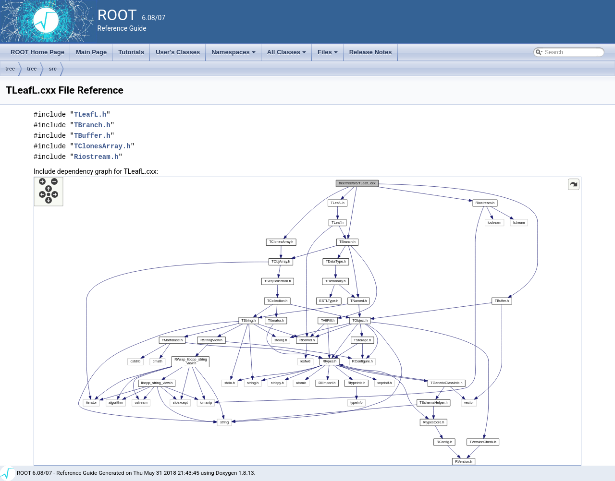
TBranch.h (92, 125)
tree (10, 69)
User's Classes (178, 52)
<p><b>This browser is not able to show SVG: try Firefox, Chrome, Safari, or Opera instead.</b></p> (307, 321)
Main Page (91, 52)
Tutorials (131, 52)
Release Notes (370, 52)
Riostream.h (96, 156)
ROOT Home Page (37, 52)
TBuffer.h (92, 135)
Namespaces (234, 54)
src (53, 69)
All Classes (287, 54)
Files (328, 54)
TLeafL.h (90, 114)
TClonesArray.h (102, 146)
